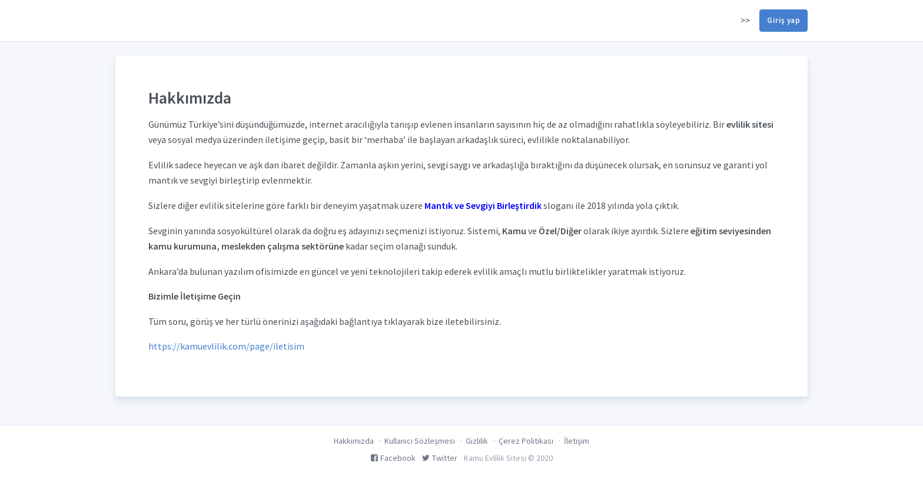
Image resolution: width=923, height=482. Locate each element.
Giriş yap (783, 20)
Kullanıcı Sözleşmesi (419, 441)
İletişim (576, 441)
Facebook (393, 458)
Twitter (439, 458)
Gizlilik (477, 441)
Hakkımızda (354, 441)
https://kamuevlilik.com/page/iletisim (226, 346)
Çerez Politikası (526, 441)
